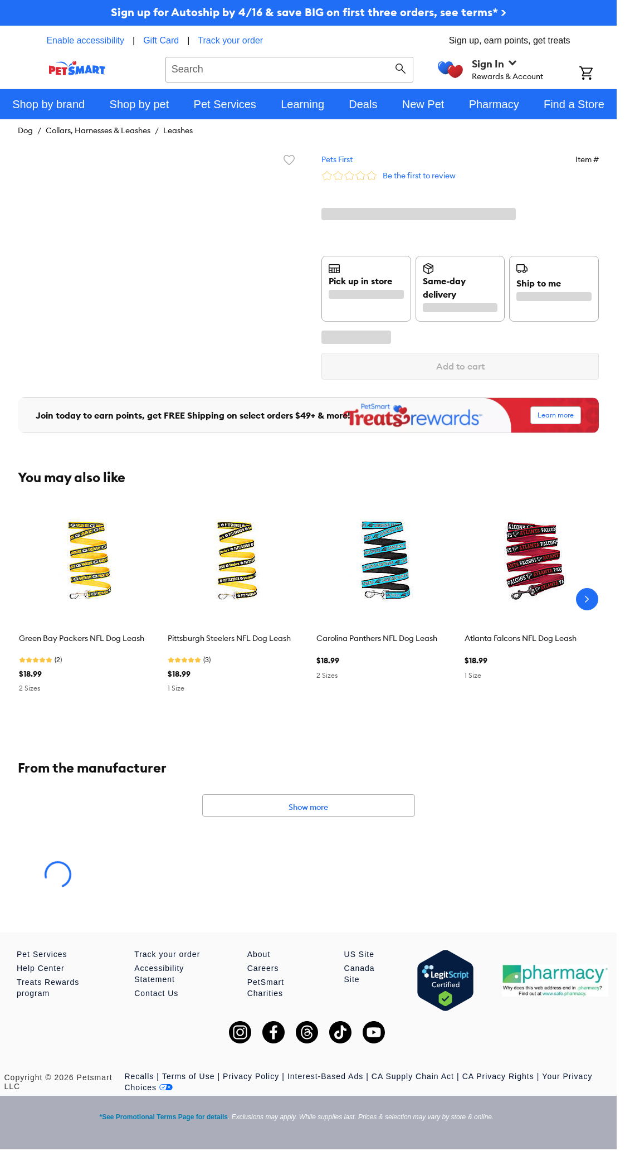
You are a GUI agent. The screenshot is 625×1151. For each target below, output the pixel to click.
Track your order (230, 40)
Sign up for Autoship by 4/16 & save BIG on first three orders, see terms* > (308, 12)
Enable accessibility (85, 40)
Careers (263, 968)
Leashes (178, 130)
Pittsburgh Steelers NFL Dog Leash (229, 638)
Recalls (139, 1076)
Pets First (337, 159)
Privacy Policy (251, 1076)
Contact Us (156, 993)
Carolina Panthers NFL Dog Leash (376, 638)
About (259, 954)
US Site (359, 954)
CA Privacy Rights (498, 1076)
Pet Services (42, 954)
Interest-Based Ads (325, 1076)
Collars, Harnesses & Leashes (98, 130)
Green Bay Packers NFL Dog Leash (81, 638)
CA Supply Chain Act (413, 1076)
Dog (25, 130)
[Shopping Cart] (598, 74)
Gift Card (161, 40)
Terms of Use (188, 1076)
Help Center (41, 968)
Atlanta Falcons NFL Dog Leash (521, 638)
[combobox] (289, 68)
